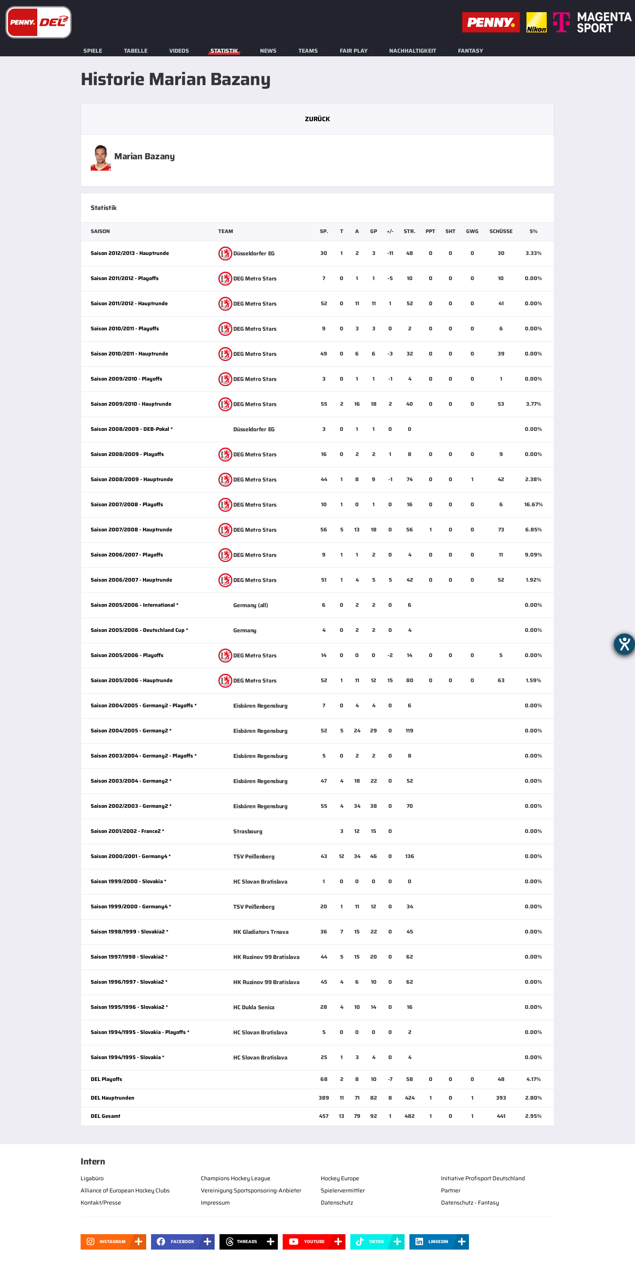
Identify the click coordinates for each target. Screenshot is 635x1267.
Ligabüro (92, 1178)
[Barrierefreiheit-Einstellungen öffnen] (624, 644)
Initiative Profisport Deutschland (483, 1178)
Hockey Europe (340, 1178)
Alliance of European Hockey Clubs (125, 1190)
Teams (308, 50)
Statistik (224, 50)
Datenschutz (337, 1202)
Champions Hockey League (236, 1178)
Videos (179, 50)
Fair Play (354, 50)
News (268, 50)
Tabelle (135, 50)
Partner (450, 1190)
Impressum (215, 1202)
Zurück (317, 119)
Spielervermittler (343, 1190)
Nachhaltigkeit (412, 50)
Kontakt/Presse (101, 1202)
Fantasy (470, 50)
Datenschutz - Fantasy (470, 1202)
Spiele (92, 50)
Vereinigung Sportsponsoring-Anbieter (251, 1190)
